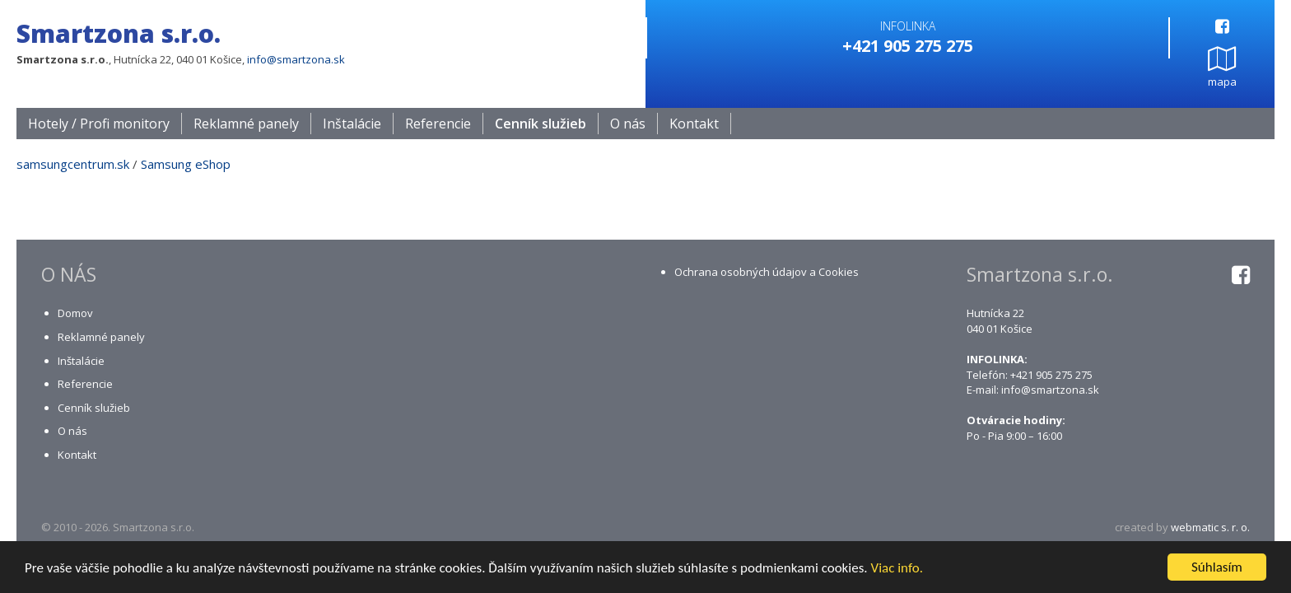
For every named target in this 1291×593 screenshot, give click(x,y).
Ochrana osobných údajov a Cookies (766, 272)
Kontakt (694, 124)
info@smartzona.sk (296, 59)
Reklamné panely (246, 124)
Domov (75, 313)
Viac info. (897, 568)
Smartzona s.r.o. (118, 33)
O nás (628, 124)
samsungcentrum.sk (72, 164)
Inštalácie (352, 124)
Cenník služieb (540, 124)
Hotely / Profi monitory (99, 124)
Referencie (438, 124)
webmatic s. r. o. (1210, 528)
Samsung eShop (186, 164)
